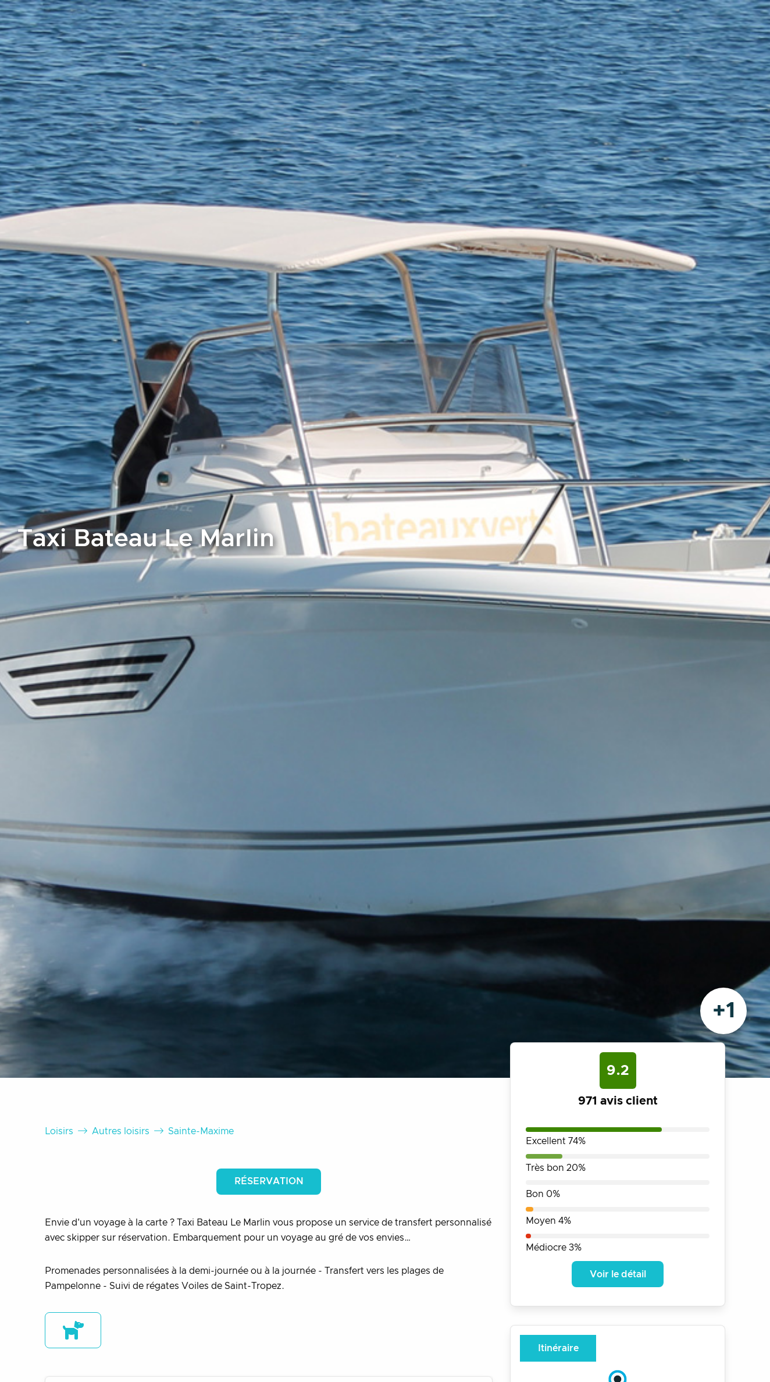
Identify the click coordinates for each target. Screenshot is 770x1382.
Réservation (269, 1181)
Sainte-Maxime (201, 1131)
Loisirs (59, 1131)
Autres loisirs (120, 1131)
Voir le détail (618, 1274)
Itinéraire (558, 1348)
